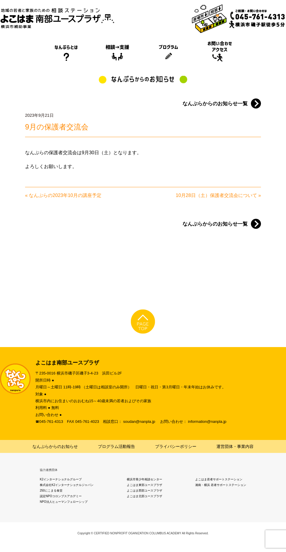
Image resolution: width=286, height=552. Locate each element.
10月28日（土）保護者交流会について (216, 195)
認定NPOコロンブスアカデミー (61, 496)
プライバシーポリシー (175, 446)
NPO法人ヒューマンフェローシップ (64, 501)
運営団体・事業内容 (235, 446)
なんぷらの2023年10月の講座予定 (65, 195)
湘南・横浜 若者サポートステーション (220, 485)
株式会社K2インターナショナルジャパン (66, 485)
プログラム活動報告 (116, 446)
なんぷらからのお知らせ (55, 446)
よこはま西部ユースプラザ (144, 490)
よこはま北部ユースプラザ (144, 496)
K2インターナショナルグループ (61, 479)
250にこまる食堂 (51, 490)
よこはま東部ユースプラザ (144, 485)
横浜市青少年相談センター (144, 479)
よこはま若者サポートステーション (218, 479)
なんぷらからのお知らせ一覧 (215, 103)
